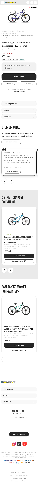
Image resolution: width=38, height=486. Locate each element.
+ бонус (22, 59)
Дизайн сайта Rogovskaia (19, 478)
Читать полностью (12, 172)
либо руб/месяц (10, 59)
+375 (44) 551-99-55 (19, 411)
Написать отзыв (11, 142)
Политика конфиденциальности (19, 475)
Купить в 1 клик (19, 261)
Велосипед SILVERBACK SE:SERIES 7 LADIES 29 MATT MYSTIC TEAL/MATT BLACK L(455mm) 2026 (18, 329)
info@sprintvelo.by (20, 417)
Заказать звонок (19, 92)
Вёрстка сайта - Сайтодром (19, 481)
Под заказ (19, 77)
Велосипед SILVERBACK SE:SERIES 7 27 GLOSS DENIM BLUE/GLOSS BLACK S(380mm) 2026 (19, 239)
